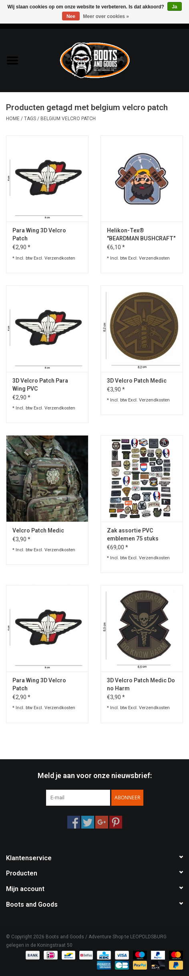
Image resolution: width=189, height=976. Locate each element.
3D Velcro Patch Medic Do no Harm (141, 684)
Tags (30, 118)
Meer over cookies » (106, 16)
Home (13, 118)
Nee (70, 16)
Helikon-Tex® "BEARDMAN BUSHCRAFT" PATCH (141, 234)
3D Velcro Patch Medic (137, 380)
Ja (174, 7)
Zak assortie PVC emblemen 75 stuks (133, 534)
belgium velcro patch (68, 118)
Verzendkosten (59, 258)
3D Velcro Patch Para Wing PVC (40, 384)
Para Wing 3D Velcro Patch (39, 234)
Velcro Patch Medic (38, 530)
